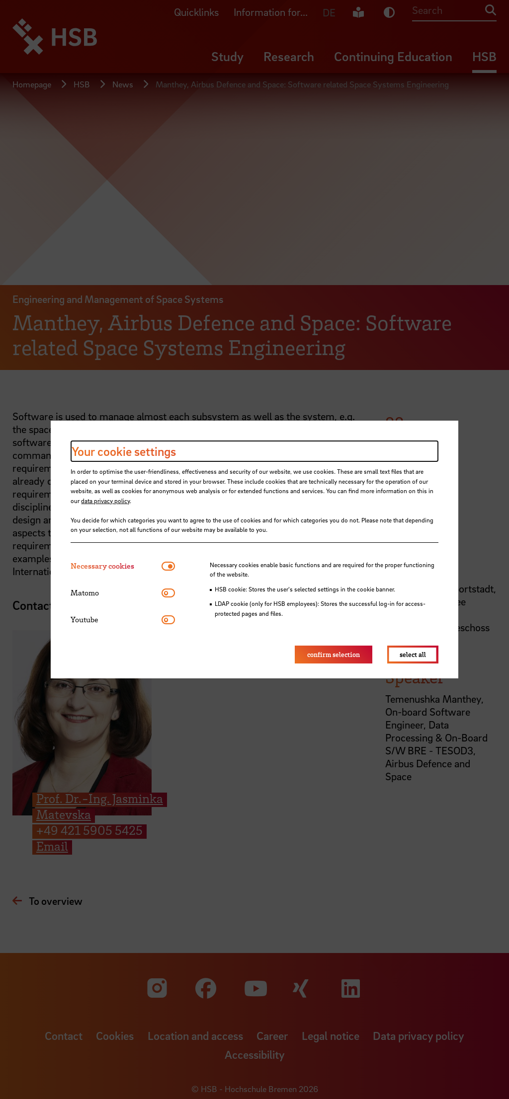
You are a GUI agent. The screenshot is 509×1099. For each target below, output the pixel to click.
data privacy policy (105, 501)
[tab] (116, 566)
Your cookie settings (124, 451)
